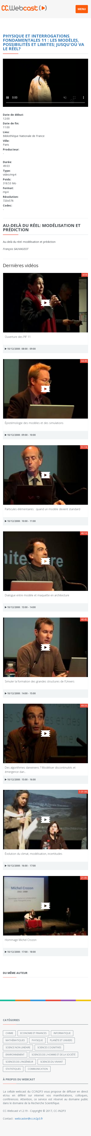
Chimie (9, 1033)
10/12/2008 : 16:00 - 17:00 (20, 865)
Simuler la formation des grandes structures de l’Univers (39, 681)
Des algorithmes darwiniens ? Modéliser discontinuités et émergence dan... (40, 769)
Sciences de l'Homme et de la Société (53, 1054)
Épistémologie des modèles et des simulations (34, 423)
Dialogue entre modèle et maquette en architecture (37, 595)
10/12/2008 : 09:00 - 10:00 (20, 435)
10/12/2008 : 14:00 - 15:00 (20, 693)
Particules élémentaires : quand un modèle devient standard (42, 509)
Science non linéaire (18, 1047)
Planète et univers (61, 1040)
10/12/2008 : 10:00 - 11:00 (20, 521)
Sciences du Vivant (51, 1061)
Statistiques (13, 1069)
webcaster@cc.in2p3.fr (29, 1118)
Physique (37, 1040)
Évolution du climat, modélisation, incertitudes (33, 854)
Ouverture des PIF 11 (18, 337)
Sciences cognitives (49, 1047)
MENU (82, 9)
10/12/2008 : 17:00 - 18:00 (20, 951)
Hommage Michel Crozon (20, 940)
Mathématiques (15, 1040)
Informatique (62, 1033)
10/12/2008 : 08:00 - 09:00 (20, 348)
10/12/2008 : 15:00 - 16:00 (20, 779)
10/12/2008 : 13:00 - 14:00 (20, 607)
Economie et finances (33, 1033)
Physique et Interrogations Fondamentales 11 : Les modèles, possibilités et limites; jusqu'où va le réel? (43, 42)
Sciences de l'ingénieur (19, 1061)
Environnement (15, 1054)
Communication (38, 1069)
